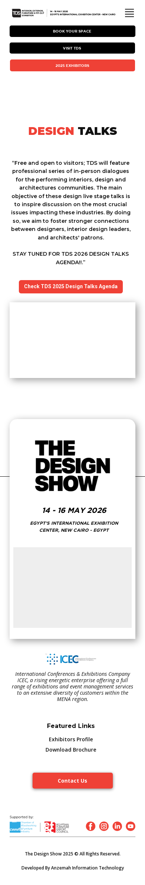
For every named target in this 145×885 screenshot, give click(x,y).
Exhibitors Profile (71, 739)
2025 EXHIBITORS (72, 65)
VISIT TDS (72, 48)
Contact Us (72, 780)
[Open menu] (129, 12)
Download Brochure (70, 749)
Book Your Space (72, 31)
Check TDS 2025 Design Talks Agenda (71, 286)
